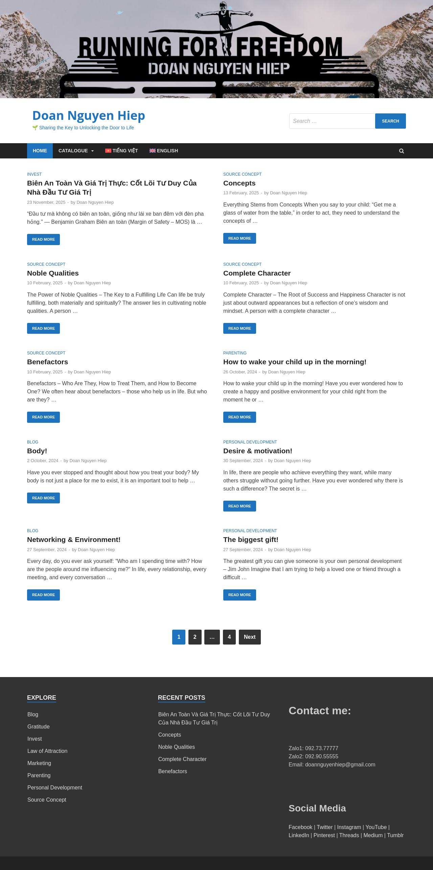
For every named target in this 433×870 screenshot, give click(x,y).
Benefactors (47, 362)
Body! (37, 451)
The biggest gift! (250, 539)
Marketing (39, 763)
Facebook (300, 827)
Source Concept (242, 174)
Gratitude (38, 727)
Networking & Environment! (74, 539)
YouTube (376, 827)
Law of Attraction (47, 751)
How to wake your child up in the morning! (295, 362)
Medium (373, 835)
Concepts (239, 183)
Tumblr (395, 835)
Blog (32, 442)
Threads (349, 835)
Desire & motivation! (257, 451)
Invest (34, 174)
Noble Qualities (53, 273)
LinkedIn (299, 835)
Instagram (349, 827)
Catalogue (73, 150)
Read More (43, 239)
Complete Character (257, 273)
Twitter (325, 827)
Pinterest (324, 835)
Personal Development (250, 442)
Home (40, 150)
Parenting (235, 353)
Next (250, 637)
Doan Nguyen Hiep (88, 115)
